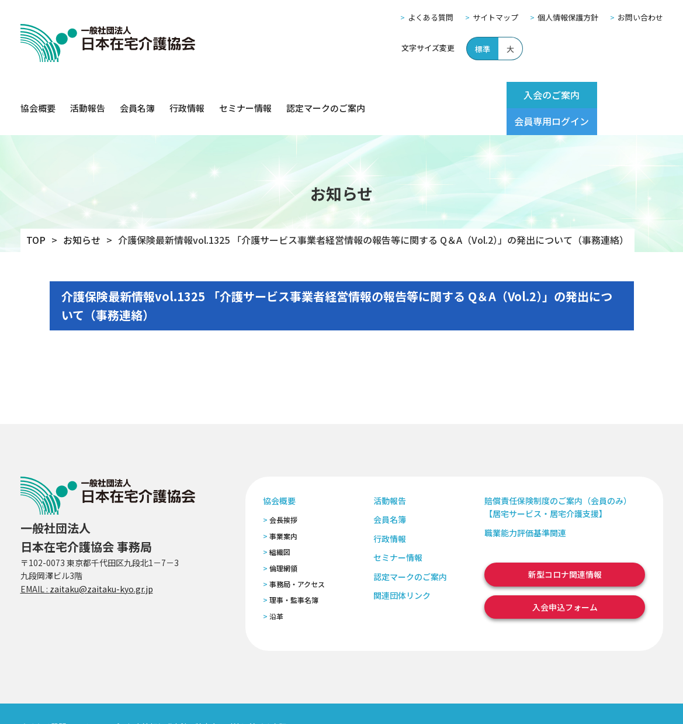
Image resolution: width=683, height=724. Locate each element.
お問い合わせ (640, 17)
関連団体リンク (402, 568)
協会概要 (38, 95)
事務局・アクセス (297, 557)
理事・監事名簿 (293, 573)
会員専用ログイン (617, 95)
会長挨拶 (283, 493)
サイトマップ (495, 17)
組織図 (279, 525)
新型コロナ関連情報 (565, 548)
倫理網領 (283, 541)
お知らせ (81, 213)
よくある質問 (430, 17)
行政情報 (186, 95)
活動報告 (87, 95)
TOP (36, 213)
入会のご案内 (524, 95)
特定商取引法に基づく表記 (240, 699)
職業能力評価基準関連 (525, 506)
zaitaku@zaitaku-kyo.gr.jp (101, 562)
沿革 (276, 589)
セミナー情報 (245, 95)
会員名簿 (137, 95)
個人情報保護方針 (568, 17)
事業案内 (283, 509)
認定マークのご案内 (325, 95)
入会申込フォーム (565, 580)
